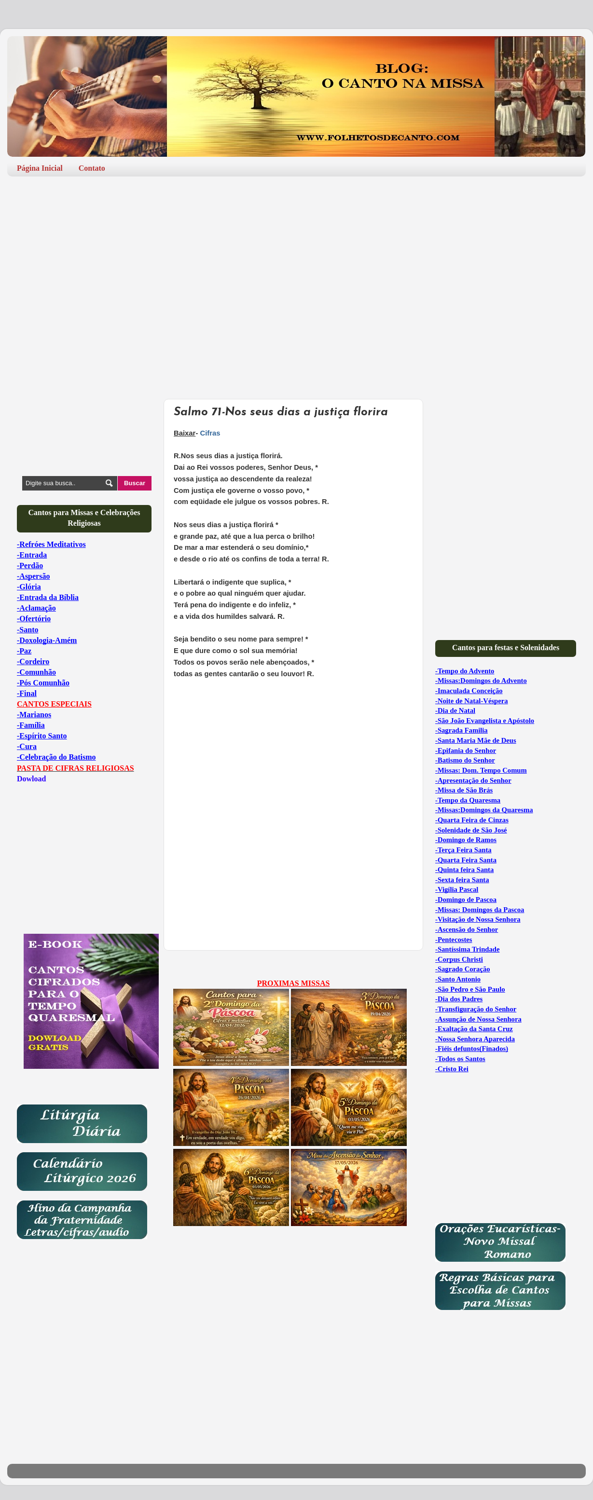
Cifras (211, 433)
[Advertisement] (296, 258)
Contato (92, 168)
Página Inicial (40, 168)
